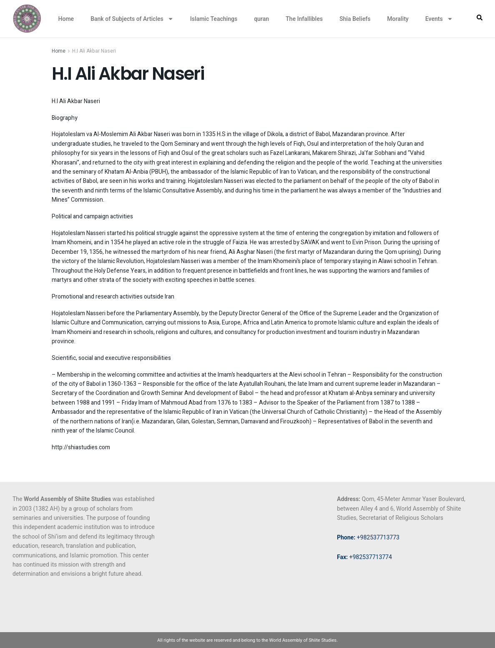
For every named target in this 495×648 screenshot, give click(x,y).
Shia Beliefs (354, 18)
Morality (397, 18)
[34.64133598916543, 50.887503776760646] (247, 557)
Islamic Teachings (213, 18)
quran (261, 18)
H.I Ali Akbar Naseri (94, 51)
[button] (479, 17)
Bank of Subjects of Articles (131, 19)
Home (66, 18)
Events (439, 19)
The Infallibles (304, 18)
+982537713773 (368, 537)
